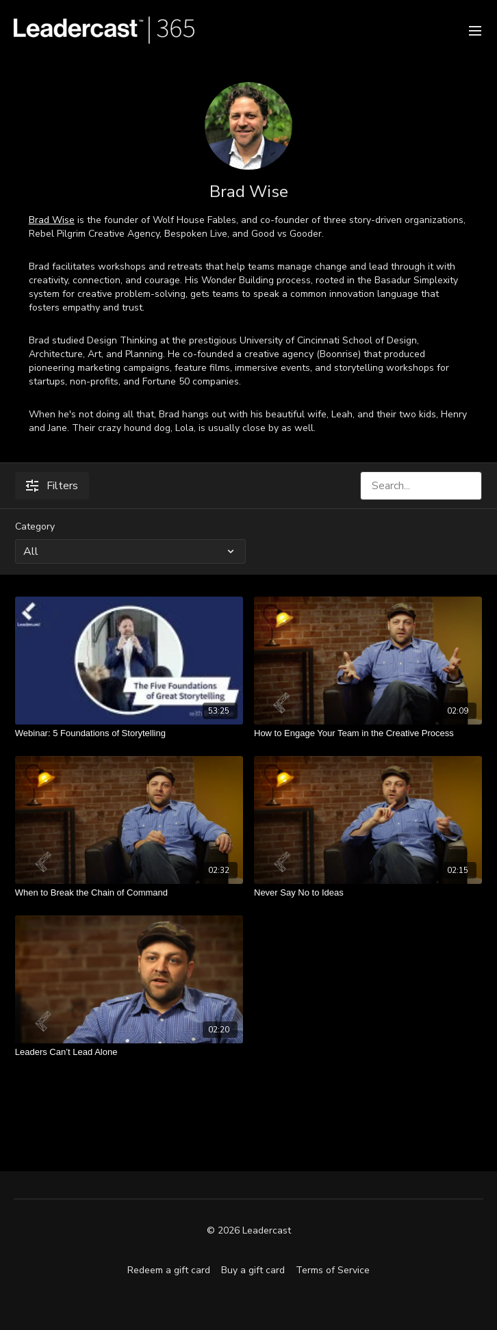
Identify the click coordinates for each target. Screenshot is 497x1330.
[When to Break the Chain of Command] (129, 893)
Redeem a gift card (168, 1270)
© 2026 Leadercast (249, 1231)
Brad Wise (52, 219)
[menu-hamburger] (475, 29)
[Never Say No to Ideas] (368, 893)
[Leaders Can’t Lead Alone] (129, 1052)
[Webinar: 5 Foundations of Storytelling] (129, 733)
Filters (52, 485)
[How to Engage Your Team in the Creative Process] (368, 733)
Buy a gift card (253, 1270)
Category (35, 526)
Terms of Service (333, 1270)
